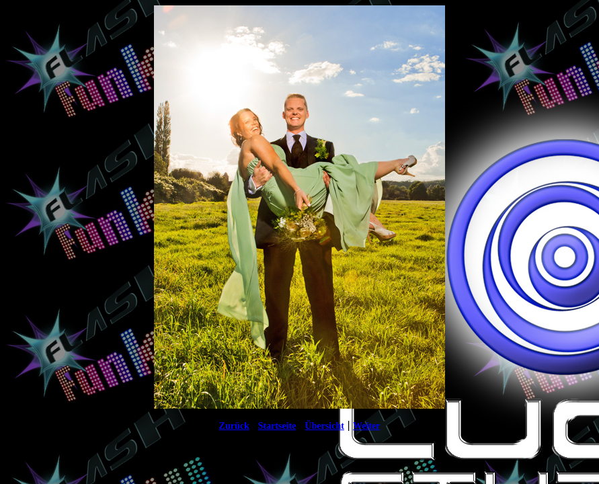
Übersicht (324, 426)
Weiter (366, 426)
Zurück (234, 426)
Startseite (277, 426)
